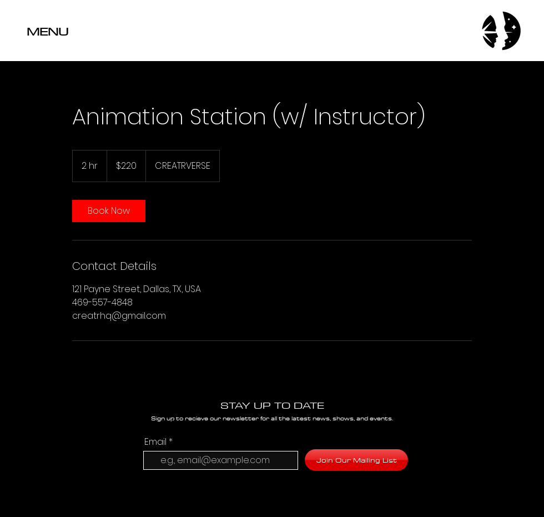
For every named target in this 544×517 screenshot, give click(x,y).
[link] (108, 211)
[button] (80, 31)
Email (155, 442)
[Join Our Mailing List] (356, 460)
